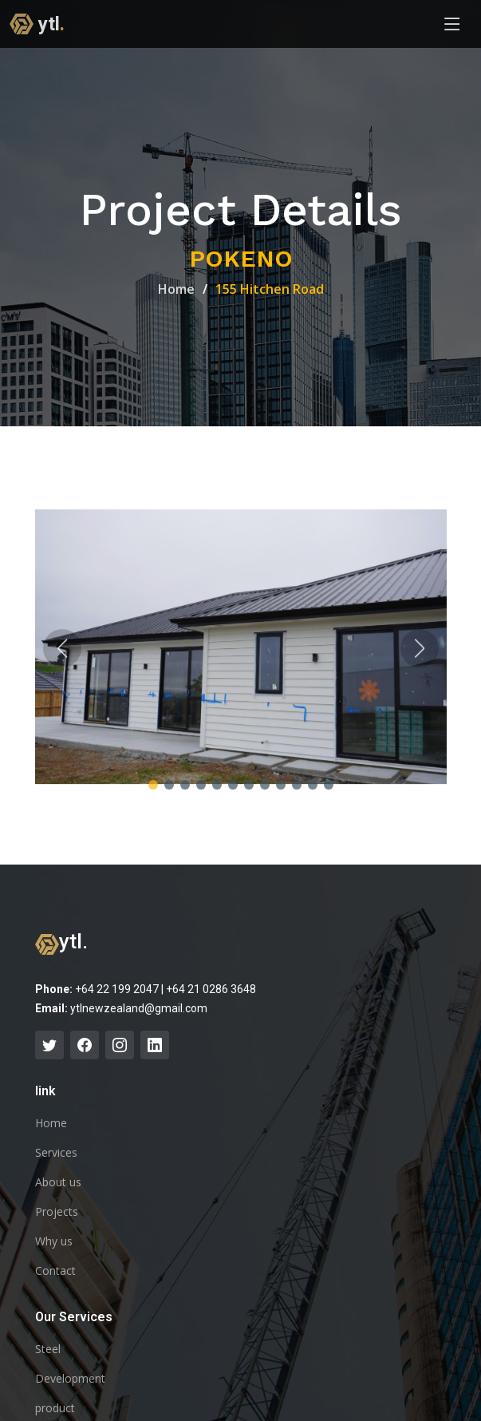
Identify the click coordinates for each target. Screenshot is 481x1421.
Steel (48, 1349)
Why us (54, 1241)
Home (176, 289)
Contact (55, 1271)
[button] (153, 794)
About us (58, 1182)
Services (56, 1152)
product (55, 1408)
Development (70, 1378)
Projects (56, 1211)
